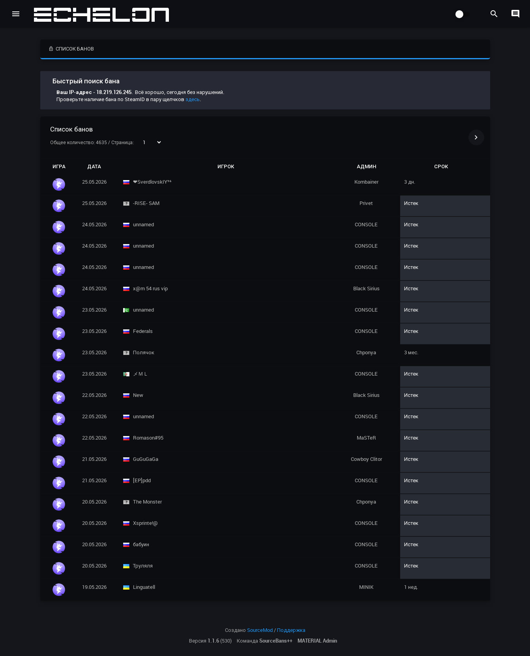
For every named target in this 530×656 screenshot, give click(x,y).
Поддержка (291, 629)
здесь (192, 99)
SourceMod (260, 629)
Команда (264, 640)
